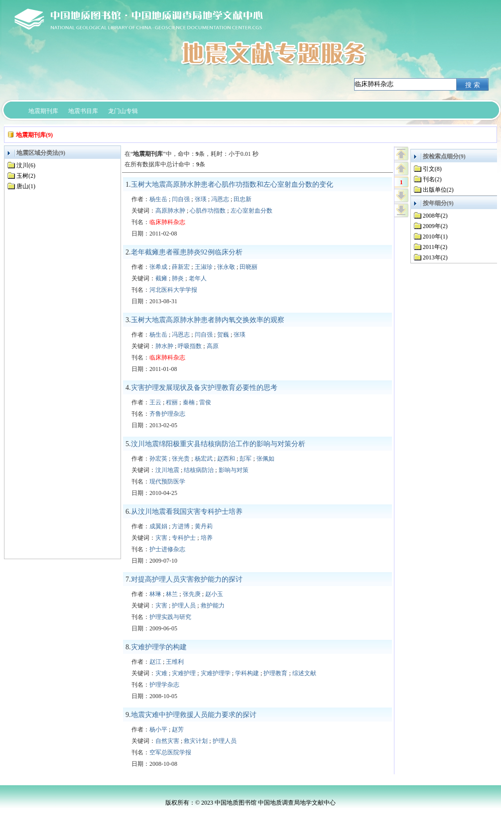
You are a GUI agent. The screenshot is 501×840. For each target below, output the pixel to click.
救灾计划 (196, 740)
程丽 (172, 402)
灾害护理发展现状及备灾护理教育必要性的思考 (204, 387)
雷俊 (205, 402)
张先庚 (192, 594)
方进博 (181, 526)
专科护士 (184, 537)
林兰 (172, 594)
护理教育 (275, 673)
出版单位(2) (438, 189)
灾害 (161, 537)
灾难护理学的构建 (159, 647)
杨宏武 (204, 458)
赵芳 (178, 729)
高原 (213, 346)
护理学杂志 (164, 684)
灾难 (161, 673)
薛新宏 (181, 266)
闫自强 (181, 199)
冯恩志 (220, 199)
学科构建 (247, 673)
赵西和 (226, 458)
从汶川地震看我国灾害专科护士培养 (187, 511)
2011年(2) (435, 246)
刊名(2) (432, 179)
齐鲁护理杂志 (167, 413)
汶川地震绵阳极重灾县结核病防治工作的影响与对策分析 (218, 444)
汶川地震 (167, 470)
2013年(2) (435, 257)
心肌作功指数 (208, 210)
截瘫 (161, 278)
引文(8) (432, 168)
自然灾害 (167, 740)
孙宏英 (158, 458)
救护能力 (213, 605)
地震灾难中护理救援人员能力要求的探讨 (193, 715)
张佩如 (265, 458)
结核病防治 (199, 470)
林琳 (155, 594)
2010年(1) (435, 236)
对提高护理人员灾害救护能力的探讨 (187, 579)
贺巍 (223, 334)
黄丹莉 (204, 526)
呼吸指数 (190, 346)
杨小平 (158, 729)
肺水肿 (164, 346)
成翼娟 (158, 526)
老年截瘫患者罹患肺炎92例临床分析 (187, 252)
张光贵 (181, 458)
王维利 (175, 661)
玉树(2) (25, 175)
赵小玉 (214, 594)
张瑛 (201, 199)
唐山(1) (25, 186)
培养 (207, 537)
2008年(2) (435, 215)
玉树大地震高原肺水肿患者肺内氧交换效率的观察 (207, 320)
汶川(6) (25, 165)
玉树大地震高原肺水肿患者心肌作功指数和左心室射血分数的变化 (232, 184)
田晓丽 (248, 266)
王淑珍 (204, 266)
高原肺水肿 (170, 210)
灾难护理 (184, 673)
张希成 (158, 266)
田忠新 (242, 199)
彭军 (245, 458)
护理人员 (184, 605)
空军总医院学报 (170, 752)
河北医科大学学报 (173, 289)
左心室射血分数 (251, 210)
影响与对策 (234, 470)
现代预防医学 (167, 481)
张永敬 (226, 266)
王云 (155, 402)
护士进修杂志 (167, 549)
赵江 (155, 661)
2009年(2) (435, 226)
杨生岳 (158, 199)
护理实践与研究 (170, 616)
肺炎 (178, 278)
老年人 (198, 278)
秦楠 (189, 402)
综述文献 (304, 673)
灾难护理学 (216, 673)
